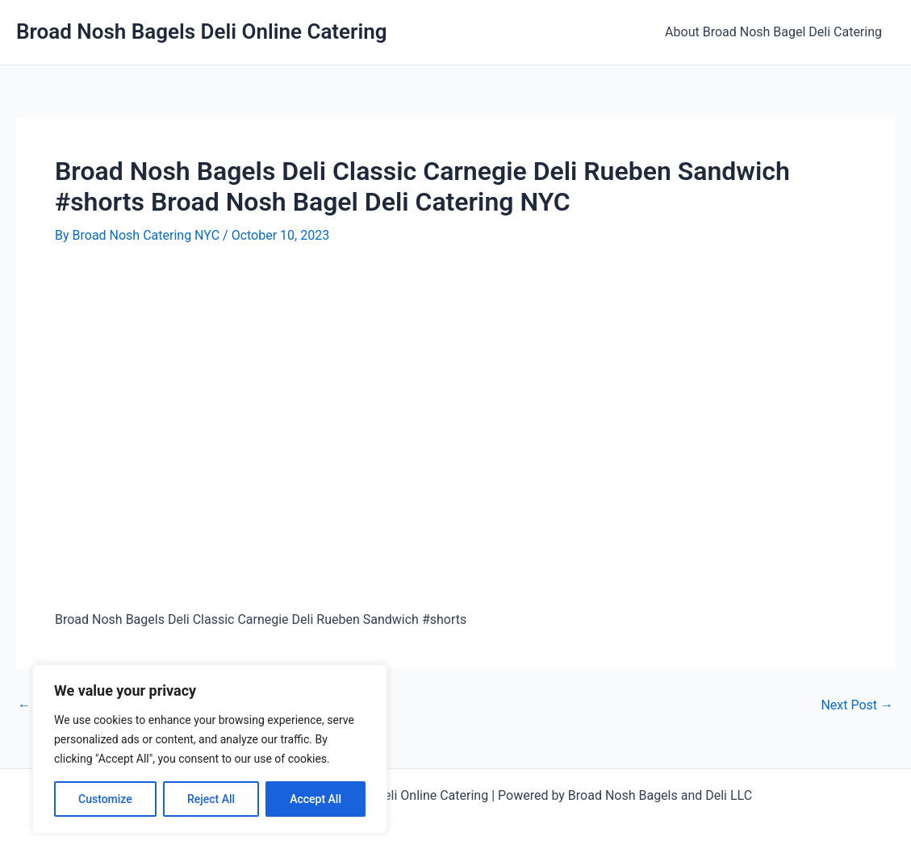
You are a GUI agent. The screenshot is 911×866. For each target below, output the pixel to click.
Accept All (315, 799)
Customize (105, 799)
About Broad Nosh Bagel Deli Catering (773, 32)
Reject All (211, 799)
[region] (209, 749)
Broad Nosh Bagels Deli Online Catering (201, 31)
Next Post (857, 705)
